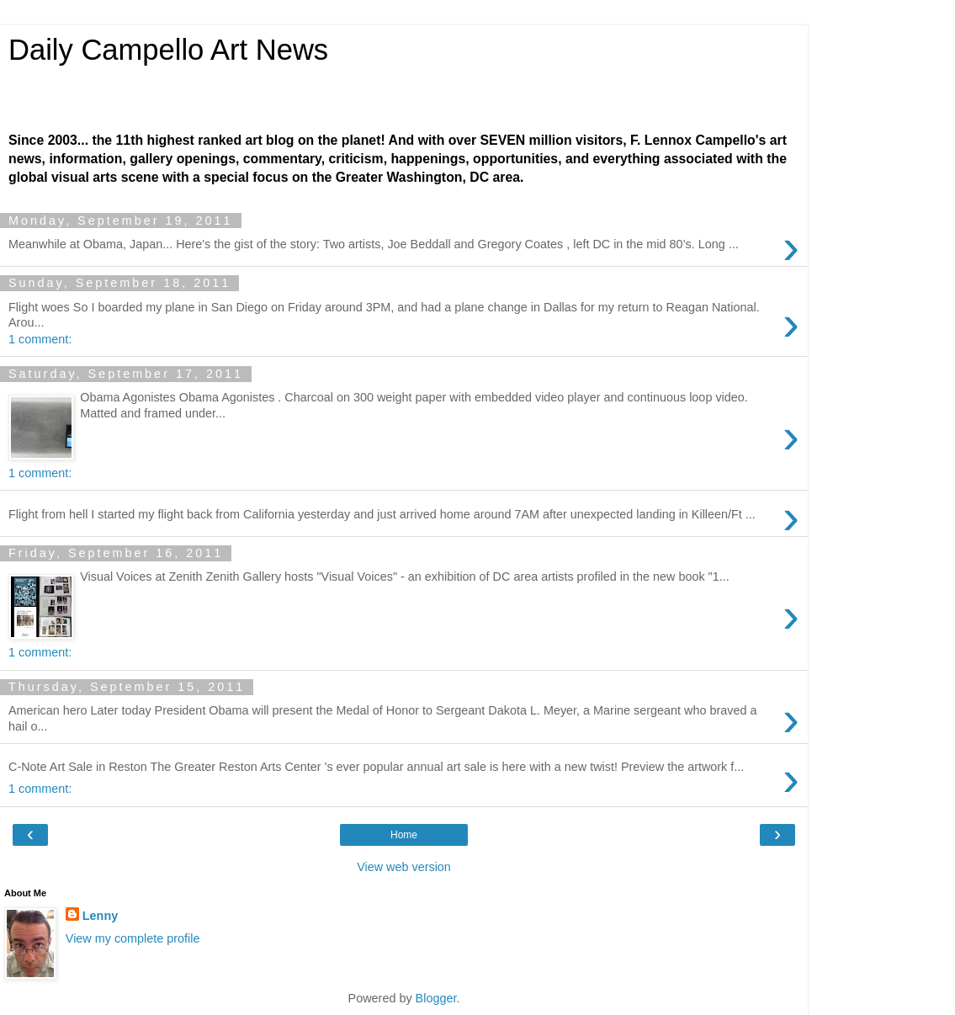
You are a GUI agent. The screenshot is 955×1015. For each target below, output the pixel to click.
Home (403, 835)
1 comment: (40, 339)
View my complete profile (133, 938)
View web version (404, 867)
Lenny (100, 915)
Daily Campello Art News (168, 50)
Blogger (436, 998)
